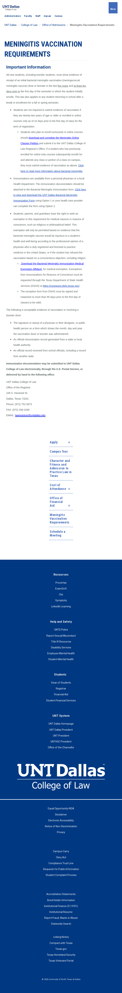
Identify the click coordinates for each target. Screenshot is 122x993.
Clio (61, 594)
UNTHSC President (61, 741)
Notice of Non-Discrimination (61, 826)
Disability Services (61, 647)
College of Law (29, 25)
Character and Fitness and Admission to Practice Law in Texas (61, 468)
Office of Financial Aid (56, 501)
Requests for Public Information (61, 869)
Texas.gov (61, 948)
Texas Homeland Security (61, 954)
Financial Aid (61, 694)
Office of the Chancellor (61, 747)
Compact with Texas (61, 943)
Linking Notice (61, 937)
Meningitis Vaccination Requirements (59, 518)
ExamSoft (61, 588)
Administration (12, 16)
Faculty (28, 16)
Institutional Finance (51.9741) (61, 906)
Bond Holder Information (61, 900)
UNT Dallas (10, 25)
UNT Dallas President (61, 729)
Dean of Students (61, 682)
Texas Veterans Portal (61, 960)
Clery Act (61, 857)
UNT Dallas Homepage (61, 723)
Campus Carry (61, 851)
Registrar (61, 688)
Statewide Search (61, 923)
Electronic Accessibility (61, 820)
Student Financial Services (61, 700)
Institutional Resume (61, 912)
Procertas (61, 582)
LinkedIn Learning (61, 606)
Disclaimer (61, 814)
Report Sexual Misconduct (61, 635)
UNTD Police (61, 629)
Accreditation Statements (61, 894)
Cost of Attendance (58, 487)
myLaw (47, 16)
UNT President (61, 735)
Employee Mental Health (61, 653)
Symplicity (61, 600)
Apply (54, 442)
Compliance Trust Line (61, 863)
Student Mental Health (61, 659)
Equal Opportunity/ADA (61, 808)
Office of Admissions (53, 25)
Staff (37, 16)
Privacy (61, 832)
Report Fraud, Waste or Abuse (61, 917)
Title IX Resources (61, 641)
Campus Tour (59, 451)
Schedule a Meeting (57, 533)
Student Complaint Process (61, 875)
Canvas (59, 16)
